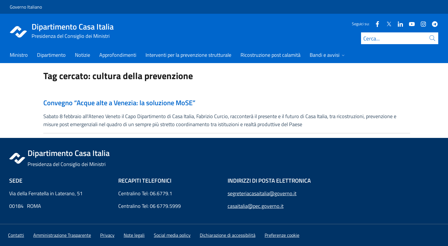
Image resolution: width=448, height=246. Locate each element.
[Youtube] (409, 24)
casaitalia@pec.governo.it (256, 206)
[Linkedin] (398, 24)
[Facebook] (375, 24)
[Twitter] (386, 24)
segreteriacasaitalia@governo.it (262, 193)
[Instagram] (421, 24)
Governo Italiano (26, 6)
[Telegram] (432, 24)
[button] (282, 235)
